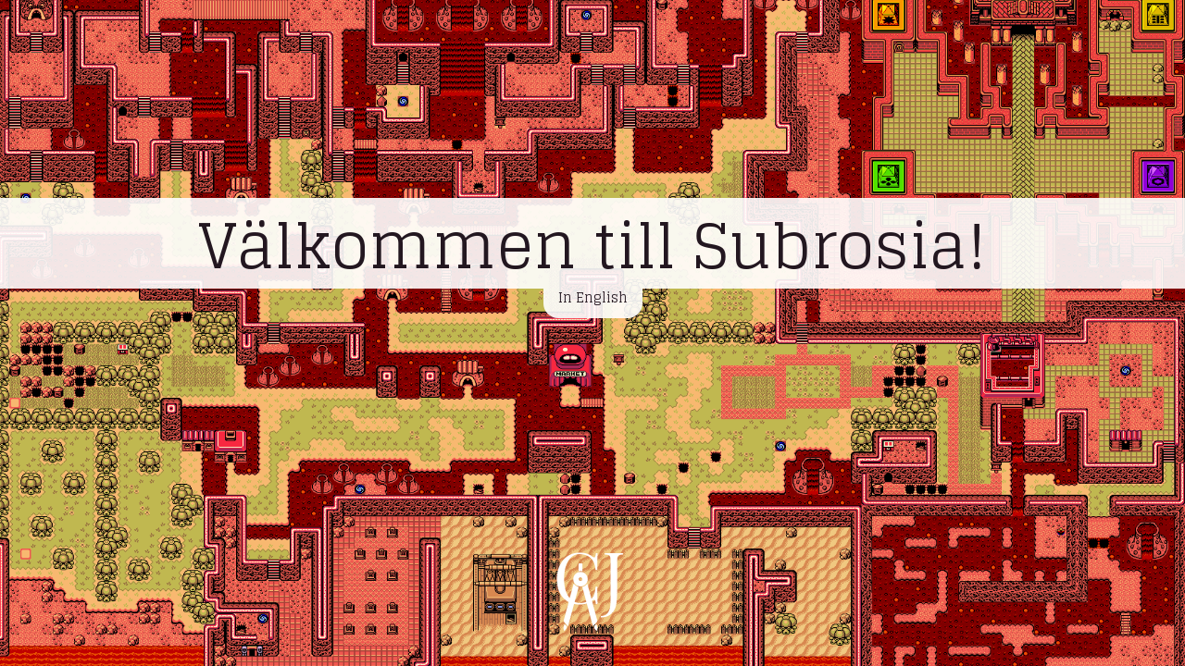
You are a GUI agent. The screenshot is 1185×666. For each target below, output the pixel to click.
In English (593, 297)
